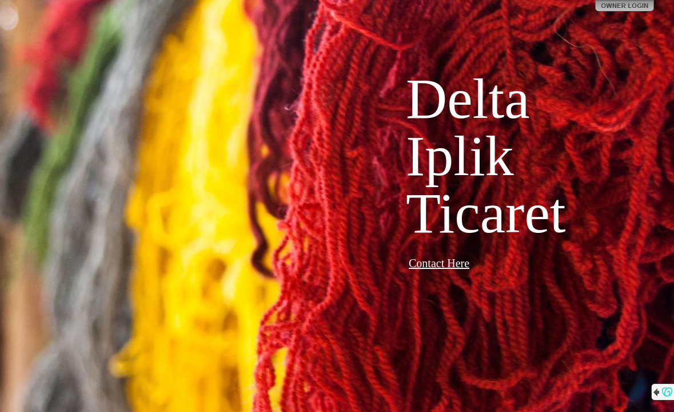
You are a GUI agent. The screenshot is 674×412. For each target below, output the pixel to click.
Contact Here (439, 263)
